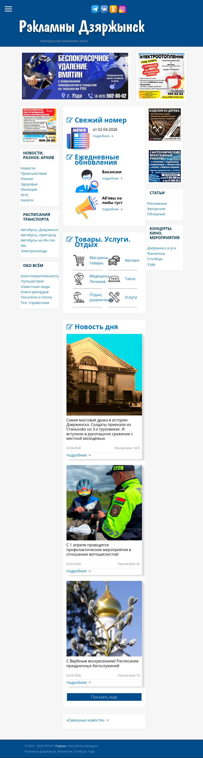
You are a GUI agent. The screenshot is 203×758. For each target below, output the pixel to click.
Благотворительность (40, 275)
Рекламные (157, 203)
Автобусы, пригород (38, 234)
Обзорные (156, 213)
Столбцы (154, 258)
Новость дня (96, 326)
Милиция (29, 189)
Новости (28, 168)
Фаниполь (156, 253)
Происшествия (33, 173)
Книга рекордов (35, 291)
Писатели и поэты (36, 297)
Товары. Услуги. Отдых (102, 242)
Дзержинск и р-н (161, 248)
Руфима (61, 746)
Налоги (27, 200)
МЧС (25, 194)
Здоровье (29, 184)
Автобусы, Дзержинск (39, 229)
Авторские (156, 208)
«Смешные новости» (85, 720)
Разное (27, 178)
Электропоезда (34, 250)
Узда (151, 264)
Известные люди (35, 286)
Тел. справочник (35, 302)
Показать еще (104, 697)
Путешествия (32, 281)
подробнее (101, 136)
